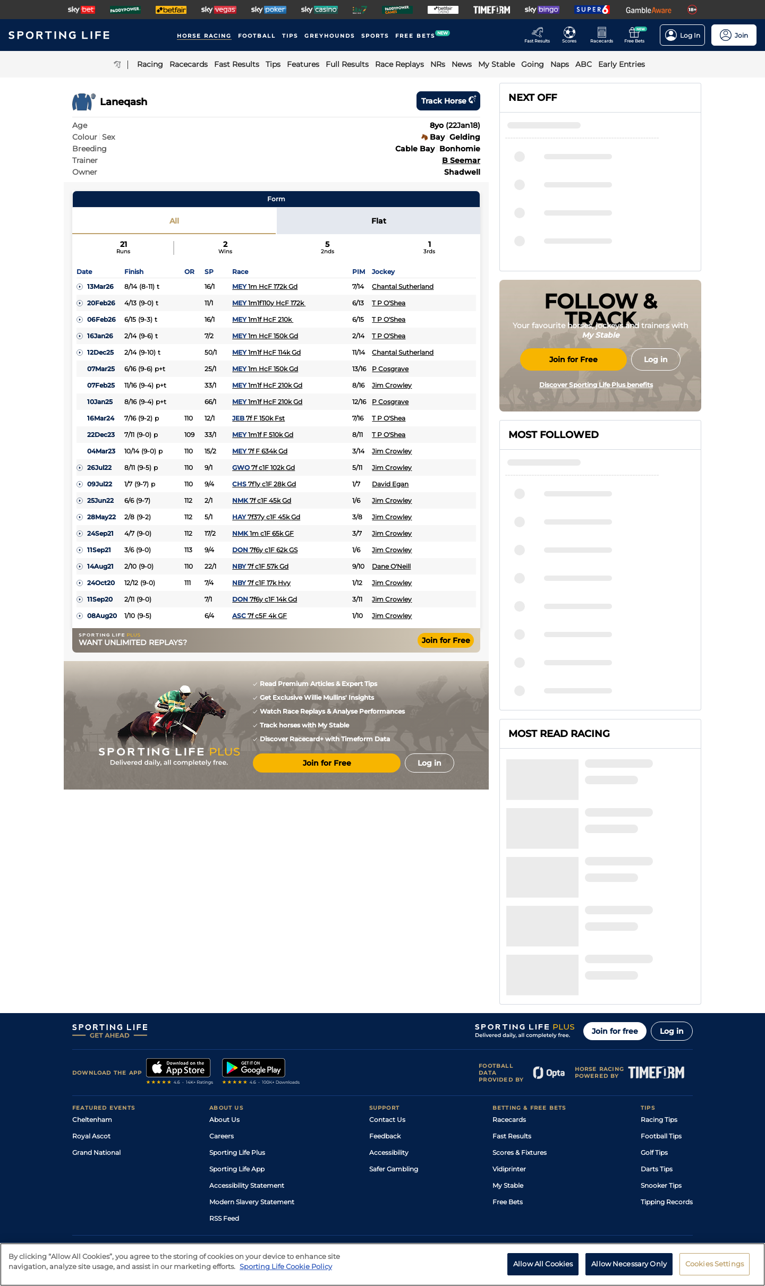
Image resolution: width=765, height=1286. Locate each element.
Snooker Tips (661, 1083)
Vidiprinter (509, 1066)
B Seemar (461, 160)
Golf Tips (654, 1050)
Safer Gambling (393, 1066)
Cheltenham (92, 1017)
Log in (672, 928)
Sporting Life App (237, 1066)
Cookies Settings (714, 1270)
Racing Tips (659, 1017)
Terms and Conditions (102, 1192)
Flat (378, 221)
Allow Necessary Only (629, 1270)
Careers (221, 1034)
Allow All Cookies (543, 1270)
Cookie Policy (344, 1192)
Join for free (615, 928)
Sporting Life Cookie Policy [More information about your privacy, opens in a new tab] (286, 1272)
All (174, 221)
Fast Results (511, 1034)
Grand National (96, 1050)
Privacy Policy (159, 1192)
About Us (224, 1017)
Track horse (448, 101)
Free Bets (507, 1099)
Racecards (509, 1017)
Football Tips (661, 1034)
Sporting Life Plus (237, 1050)
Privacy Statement (212, 1192)
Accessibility (389, 1050)
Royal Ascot (91, 1034)
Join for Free (446, 640)
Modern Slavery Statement (251, 1099)
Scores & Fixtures (519, 1050)
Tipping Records (667, 1099)
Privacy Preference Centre (281, 1192)
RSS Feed (224, 1116)
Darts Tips (657, 1066)
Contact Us (387, 1017)
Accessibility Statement (246, 1083)
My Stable (507, 1083)
